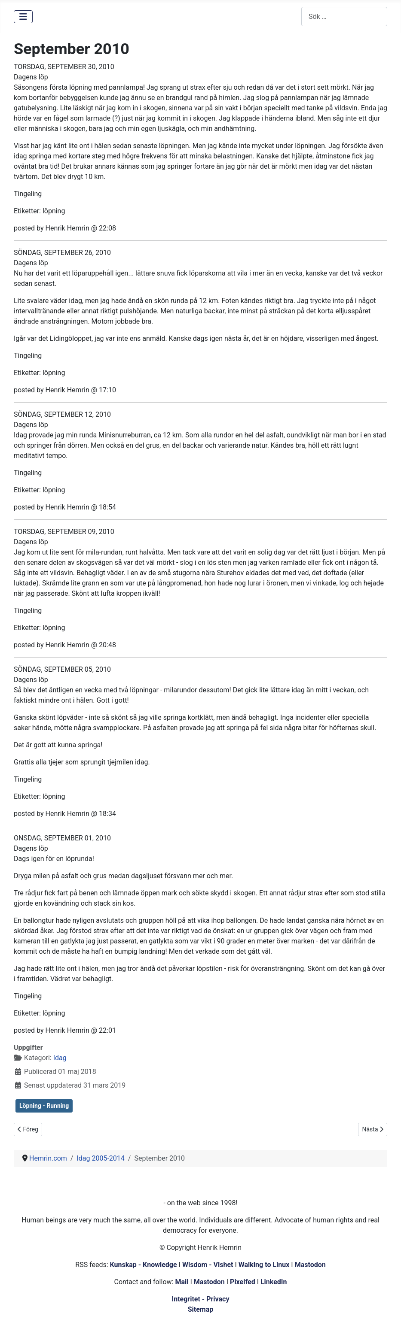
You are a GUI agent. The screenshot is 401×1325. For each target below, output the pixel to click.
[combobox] (344, 16)
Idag (60, 1058)
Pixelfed (242, 1282)
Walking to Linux (265, 1265)
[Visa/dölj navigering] (23, 16)
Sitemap (201, 1309)
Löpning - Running (44, 1105)
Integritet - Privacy (200, 1299)
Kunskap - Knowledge (143, 1265)
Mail (181, 1282)
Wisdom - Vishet (207, 1265)
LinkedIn (273, 1282)
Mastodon (310, 1265)
